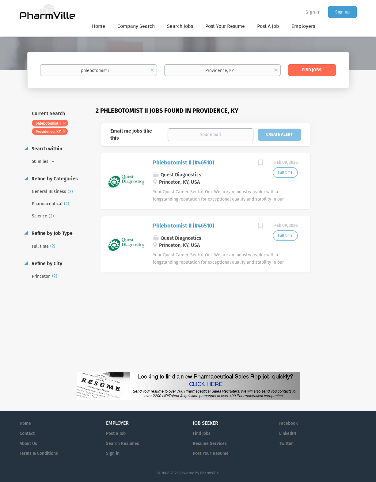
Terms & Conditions (39, 453)
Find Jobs (311, 70)
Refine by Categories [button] (54, 179)
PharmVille (209, 473)
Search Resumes (122, 443)
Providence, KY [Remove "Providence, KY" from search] (48, 132)
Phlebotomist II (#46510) (183, 162)
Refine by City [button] (46, 263)
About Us (28, 443)
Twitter (286, 443)
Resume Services (210, 443)
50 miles (41, 161)
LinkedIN (287, 433)
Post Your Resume (211, 453)
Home (25, 423)
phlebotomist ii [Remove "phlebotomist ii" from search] (48, 123)
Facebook (288, 423)
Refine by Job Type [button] (51, 233)
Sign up (342, 12)
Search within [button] (46, 149)
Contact (27, 433)
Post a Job (116, 433)
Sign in (313, 12)
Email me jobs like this (131, 134)
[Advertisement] (339, 224)
